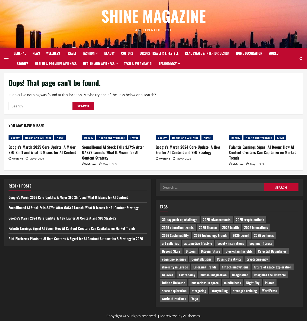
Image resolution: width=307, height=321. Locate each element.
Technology (168, 63)
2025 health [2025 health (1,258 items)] (230, 227)
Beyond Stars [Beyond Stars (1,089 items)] (171, 251)
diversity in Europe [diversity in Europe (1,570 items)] (175, 267)
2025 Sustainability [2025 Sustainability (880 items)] (175, 235)
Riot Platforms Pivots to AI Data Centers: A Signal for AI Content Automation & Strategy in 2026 (76, 238)
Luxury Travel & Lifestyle (159, 53)
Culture (127, 53)
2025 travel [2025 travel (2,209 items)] (241, 235)
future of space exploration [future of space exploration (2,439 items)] (272, 267)
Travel (71, 53)
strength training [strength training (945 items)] (245, 290)
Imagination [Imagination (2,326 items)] (240, 274)
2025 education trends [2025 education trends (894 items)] (178, 227)
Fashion (89, 53)
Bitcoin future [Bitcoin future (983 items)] (210, 251)
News (36, 53)
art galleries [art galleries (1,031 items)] (170, 243)
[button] (6, 58)
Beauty (109, 53)
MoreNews (169, 316)
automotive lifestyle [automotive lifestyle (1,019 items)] (198, 243)
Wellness (53, 53)
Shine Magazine (153, 15)
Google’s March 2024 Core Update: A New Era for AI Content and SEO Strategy (188, 149)
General (20, 53)
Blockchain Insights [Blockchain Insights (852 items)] (239, 251)
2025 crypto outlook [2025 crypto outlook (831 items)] (250, 219)
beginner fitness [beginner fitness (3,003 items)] (260, 243)
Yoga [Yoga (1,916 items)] (194, 298)
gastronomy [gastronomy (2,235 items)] (187, 274)
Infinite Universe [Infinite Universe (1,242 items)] (173, 282)
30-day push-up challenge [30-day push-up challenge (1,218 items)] (179, 219)
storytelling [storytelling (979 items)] (219, 290)
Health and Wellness (98, 63)
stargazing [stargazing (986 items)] (199, 290)
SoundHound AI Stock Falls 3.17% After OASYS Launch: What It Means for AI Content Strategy (113, 152)
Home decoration (249, 53)
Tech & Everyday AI (138, 63)
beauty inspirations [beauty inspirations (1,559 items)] (230, 243)
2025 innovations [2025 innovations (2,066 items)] (256, 227)
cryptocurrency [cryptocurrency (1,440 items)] (257, 259)
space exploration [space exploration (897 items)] (174, 290)
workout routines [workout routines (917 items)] (174, 298)
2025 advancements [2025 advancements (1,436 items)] (216, 219)
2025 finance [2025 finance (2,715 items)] (208, 227)
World (273, 53)
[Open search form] (301, 58)
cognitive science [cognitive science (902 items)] (174, 259)
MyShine (17, 158)
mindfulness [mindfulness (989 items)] (232, 282)
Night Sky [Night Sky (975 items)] (252, 282)
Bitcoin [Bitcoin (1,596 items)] (190, 251)
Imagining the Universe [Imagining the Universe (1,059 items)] (270, 274)
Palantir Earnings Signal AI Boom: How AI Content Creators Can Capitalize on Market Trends (262, 152)
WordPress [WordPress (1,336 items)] (269, 290)
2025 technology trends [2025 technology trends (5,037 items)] (210, 235)
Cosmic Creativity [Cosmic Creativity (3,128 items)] (229, 259)
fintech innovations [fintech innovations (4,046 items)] (235, 267)
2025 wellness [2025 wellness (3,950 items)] (264, 235)
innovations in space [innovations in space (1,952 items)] (205, 282)
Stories (22, 63)
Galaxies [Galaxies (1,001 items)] (167, 274)
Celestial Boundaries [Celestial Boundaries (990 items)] (272, 251)
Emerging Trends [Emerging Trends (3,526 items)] (204, 267)
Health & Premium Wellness (56, 63)
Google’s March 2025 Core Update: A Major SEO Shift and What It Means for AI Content (42, 149)
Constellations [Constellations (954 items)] (201, 259)
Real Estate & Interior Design (207, 53)
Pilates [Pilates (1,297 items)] (269, 282)
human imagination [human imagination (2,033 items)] (213, 274)
